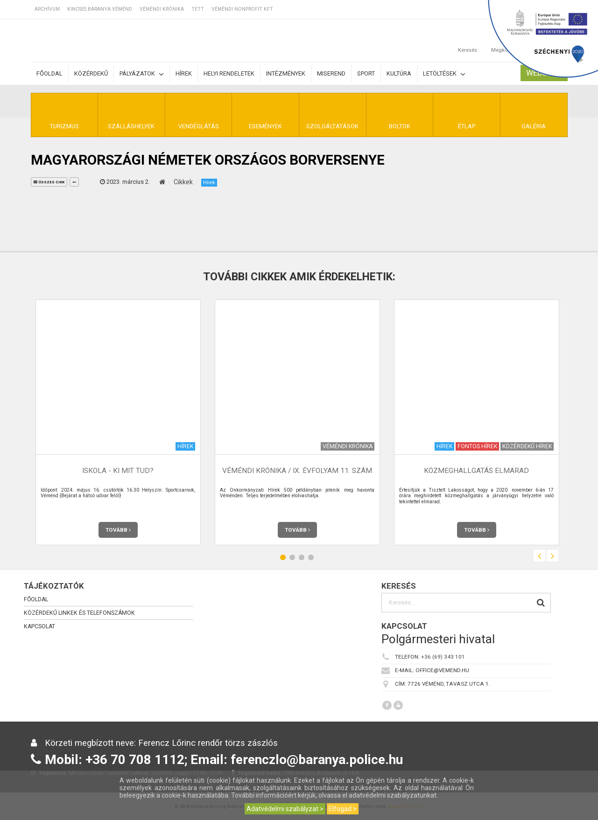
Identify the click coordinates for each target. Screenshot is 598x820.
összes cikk (49, 182)
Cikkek (183, 182)
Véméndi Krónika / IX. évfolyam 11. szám (297, 470)
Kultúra (399, 73)
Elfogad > (343, 809)
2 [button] (292, 557)
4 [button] (311, 557)
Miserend (331, 73)
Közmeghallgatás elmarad (476, 470)
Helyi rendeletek (229, 73)
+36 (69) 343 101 (443, 656)
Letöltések (444, 74)
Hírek (184, 73)
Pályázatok (142, 74)
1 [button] (283, 557)
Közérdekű (91, 73)
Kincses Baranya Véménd (99, 9)
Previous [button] (539, 556)
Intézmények (285, 73)
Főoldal (49, 73)
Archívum (47, 9)
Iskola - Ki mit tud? (118, 470)
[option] (118, 422)
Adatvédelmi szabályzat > (285, 809)
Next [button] (552, 556)
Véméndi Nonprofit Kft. (242, 9)
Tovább (118, 530)
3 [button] (301, 557)
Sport (366, 73)
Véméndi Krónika (162, 9)
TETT (197, 9)
